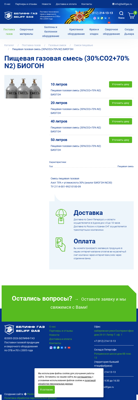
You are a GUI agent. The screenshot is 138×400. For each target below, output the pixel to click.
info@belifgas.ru (122, 4)
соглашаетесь (84, 377)
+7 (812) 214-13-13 (105, 341)
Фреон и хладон (94, 32)
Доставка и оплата (66, 4)
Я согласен (46, 389)
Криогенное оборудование (76, 32)
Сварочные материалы (26, 32)
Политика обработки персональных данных (30, 398)
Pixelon (31, 394)
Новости (46, 4)
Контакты (86, 4)
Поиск (121, 15)
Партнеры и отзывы (26, 4)
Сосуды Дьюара (129, 32)
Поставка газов (9, 32)
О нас (7, 4)
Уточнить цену (120, 84)
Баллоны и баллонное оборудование (50, 32)
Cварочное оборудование (111, 32)
